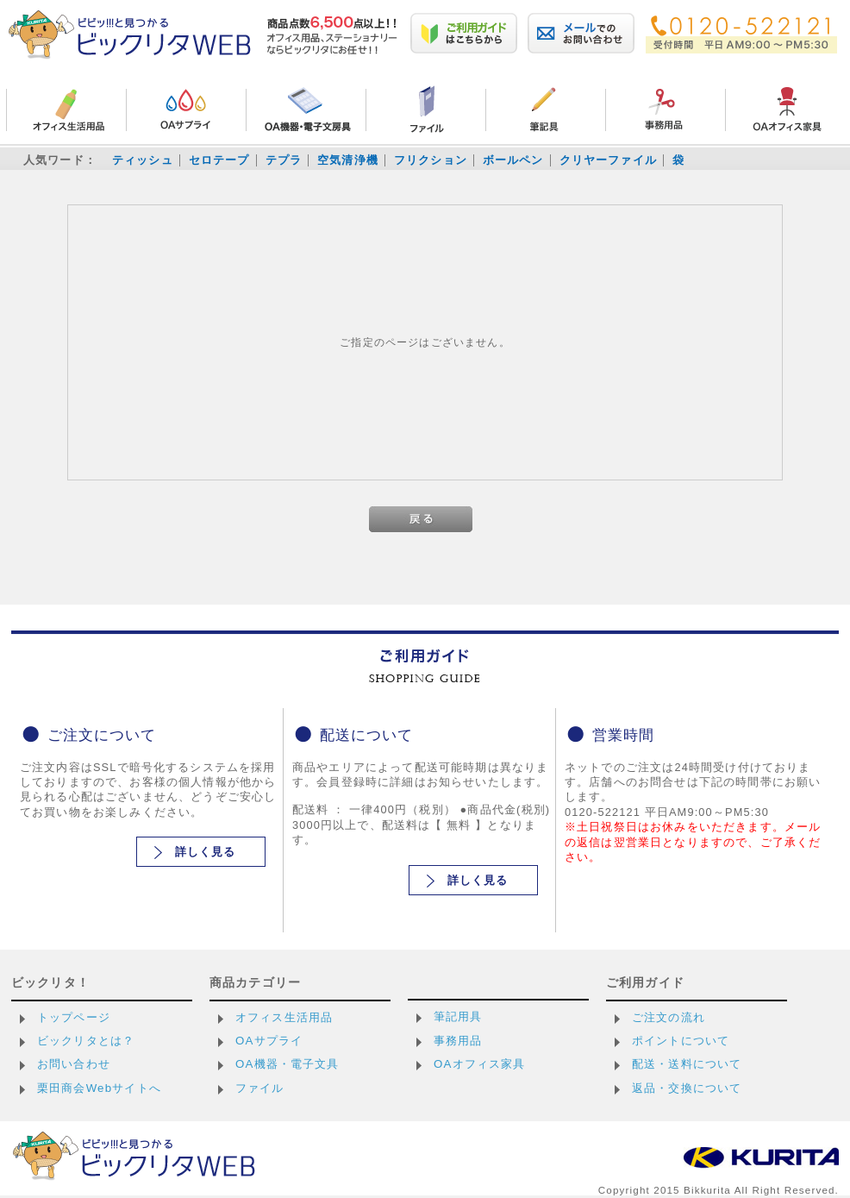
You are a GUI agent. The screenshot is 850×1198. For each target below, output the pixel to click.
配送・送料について (686, 1063)
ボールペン (513, 160)
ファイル (259, 1088)
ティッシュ (142, 160)
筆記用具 (458, 1016)
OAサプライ (269, 1040)
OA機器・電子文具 (287, 1063)
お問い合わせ (73, 1063)
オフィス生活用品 (284, 1017)
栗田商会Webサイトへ (99, 1088)
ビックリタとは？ (85, 1040)
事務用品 (458, 1040)
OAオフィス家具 (480, 1063)
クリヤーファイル (608, 160)
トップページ (73, 1017)
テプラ (284, 160)
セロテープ (219, 160)
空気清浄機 (347, 160)
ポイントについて (680, 1040)
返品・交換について (686, 1088)
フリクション (430, 160)
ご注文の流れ (668, 1017)
